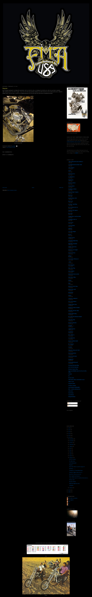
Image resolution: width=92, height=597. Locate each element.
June (70, 450)
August (70, 446)
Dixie (69, 283)
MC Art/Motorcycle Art (73, 207)
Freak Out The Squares (73, 210)
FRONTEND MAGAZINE (73, 274)
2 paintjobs (71, 485)
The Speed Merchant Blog (73, 365)
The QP (68, 501)
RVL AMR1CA (71, 334)
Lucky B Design (71, 225)
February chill (71, 479)
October (71, 442)
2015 (69, 429)
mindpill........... (71, 325)
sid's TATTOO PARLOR (73, 367)
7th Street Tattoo (71, 383)
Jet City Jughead (70, 499)
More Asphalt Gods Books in (74, 476)
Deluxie (69, 280)
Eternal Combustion (72, 322)
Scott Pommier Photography (74, 387)
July (70, 448)
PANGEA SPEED (71, 182)
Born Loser (70, 201)
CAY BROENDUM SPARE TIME (75, 164)
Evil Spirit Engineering (73, 240)
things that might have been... (74, 483)
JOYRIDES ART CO (72, 219)
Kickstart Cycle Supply (73, 249)
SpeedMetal (70, 331)
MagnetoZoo (70, 179)
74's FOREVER (71, 337)
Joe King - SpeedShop (72, 204)
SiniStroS (70, 228)
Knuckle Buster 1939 (72, 198)
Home (33, 187)
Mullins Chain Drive (72, 246)
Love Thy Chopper (72, 231)
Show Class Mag (71, 268)
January (71, 487)
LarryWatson (71, 394)
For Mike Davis (72, 461)
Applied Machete (71, 328)
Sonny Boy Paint (71, 319)
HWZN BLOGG (71, 173)
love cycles (70, 213)
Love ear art (70, 222)
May (70, 451)
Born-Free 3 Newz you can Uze (75, 474)
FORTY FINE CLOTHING (72, 498)
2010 (69, 490)
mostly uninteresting (72, 313)
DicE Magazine (71, 264)
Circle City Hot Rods (72, 356)
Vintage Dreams (71, 237)
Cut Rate (70, 347)
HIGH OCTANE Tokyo (73, 286)
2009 (69, 491)
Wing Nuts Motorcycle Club (74, 350)
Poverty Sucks (71, 377)
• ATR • (69, 261)
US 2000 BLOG (71, 176)
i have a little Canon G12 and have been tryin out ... (78, 477)
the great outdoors (72, 481)
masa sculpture (71, 271)
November (71, 440)
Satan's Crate (71, 381)
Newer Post (5, 187)
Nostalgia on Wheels (72, 189)
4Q (69, 375)
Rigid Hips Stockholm (72, 243)
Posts (69, 403)
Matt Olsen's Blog (72, 277)
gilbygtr (70, 255)
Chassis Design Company (73, 192)
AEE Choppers (71, 167)
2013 (69, 433)
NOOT (69, 170)
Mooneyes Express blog (73, 369)
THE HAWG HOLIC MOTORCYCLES (76, 379)
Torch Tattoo (70, 392)
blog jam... (5, 88)
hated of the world (72, 289)
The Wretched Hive (72, 353)
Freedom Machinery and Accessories (74, 141)
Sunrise (69, 295)
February (71, 457)
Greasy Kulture (71, 185)
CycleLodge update (72, 462)
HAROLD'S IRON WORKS (74, 307)
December (71, 438)
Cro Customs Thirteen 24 (73, 258)
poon (68, 504)
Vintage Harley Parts (72, 304)
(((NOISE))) (70, 292)
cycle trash (70, 390)
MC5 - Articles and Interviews (74, 389)
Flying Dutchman (71, 396)
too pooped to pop (10, 147)
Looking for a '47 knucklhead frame (76, 470)
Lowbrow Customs (72, 385)
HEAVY (70, 234)
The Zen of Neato (71, 252)
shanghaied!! (71, 359)
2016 (69, 427)
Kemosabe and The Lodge (73, 310)
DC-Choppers (71, 344)
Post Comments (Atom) (12, 190)
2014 (69, 431)
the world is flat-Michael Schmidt (75, 316)
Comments (70, 405)
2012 (69, 435)
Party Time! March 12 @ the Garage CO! (77, 466)
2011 (69, 437)
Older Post (61, 187)
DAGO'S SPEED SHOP (73, 341)
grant (68, 503)
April (70, 453)
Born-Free (70, 195)
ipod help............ (72, 468)
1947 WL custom (72, 459)
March (70, 455)
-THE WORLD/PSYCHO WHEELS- (75, 161)
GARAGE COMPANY (72, 298)
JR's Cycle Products (72, 301)
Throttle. (70, 373)
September (71, 444)
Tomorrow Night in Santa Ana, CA (75, 472)
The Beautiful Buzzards (73, 362)
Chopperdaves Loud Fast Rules (74, 216)
